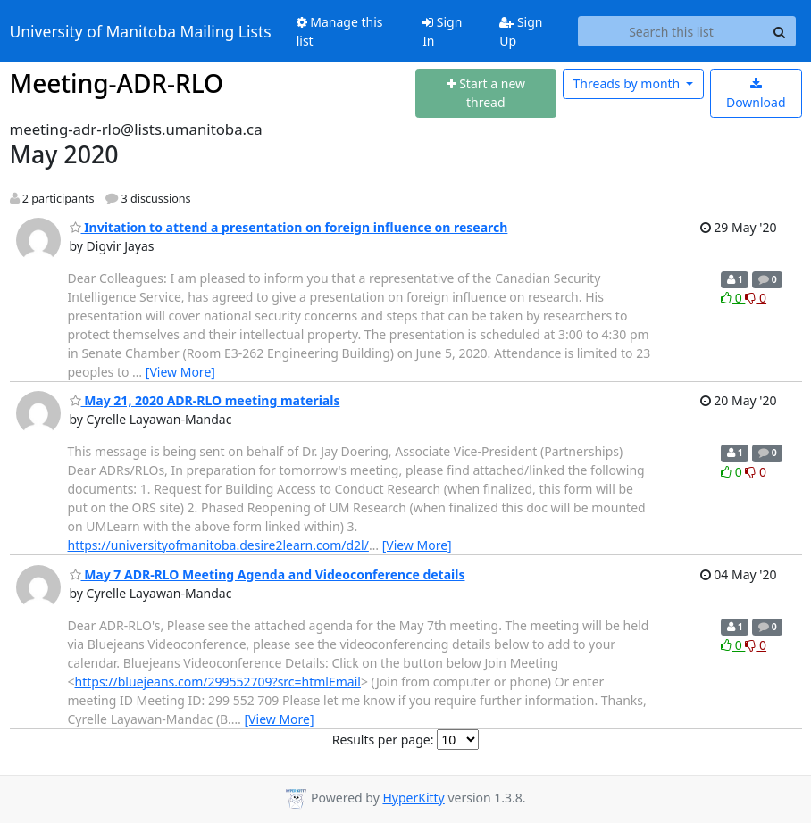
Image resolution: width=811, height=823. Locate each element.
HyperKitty (413, 797)
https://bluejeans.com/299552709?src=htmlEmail (218, 681)
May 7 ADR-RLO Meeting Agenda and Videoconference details (267, 574)
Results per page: (383, 739)
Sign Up (520, 31)
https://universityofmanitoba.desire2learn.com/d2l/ (218, 544)
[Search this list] (671, 31)
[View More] (180, 371)
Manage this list (340, 31)
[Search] (780, 31)
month (628, 83)
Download (756, 94)
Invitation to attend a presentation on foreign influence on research (289, 227)
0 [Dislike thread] (755, 297)
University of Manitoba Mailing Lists (141, 31)
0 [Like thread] (733, 297)
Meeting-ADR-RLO (117, 83)
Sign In (442, 31)
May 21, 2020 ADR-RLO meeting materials (205, 400)
